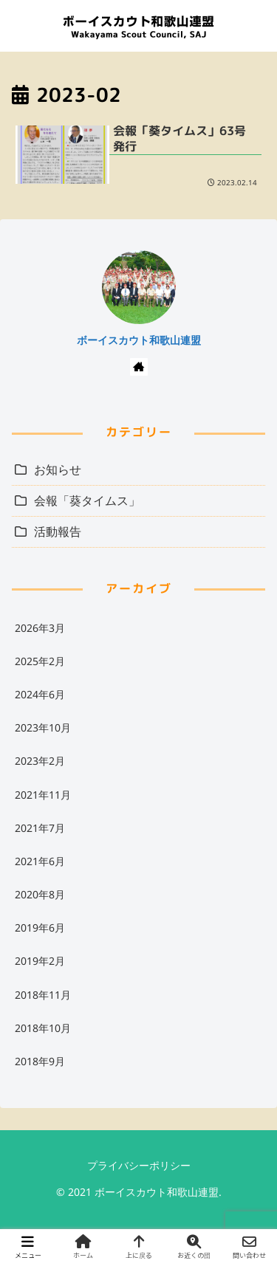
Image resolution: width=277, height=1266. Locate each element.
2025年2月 (40, 661)
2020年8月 (40, 894)
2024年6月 (40, 694)
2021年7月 (40, 828)
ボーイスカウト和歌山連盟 (139, 340)
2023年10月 (43, 727)
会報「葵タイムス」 (87, 500)
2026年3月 (40, 628)
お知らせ (57, 469)
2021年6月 (40, 861)
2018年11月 (43, 995)
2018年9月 (40, 1061)
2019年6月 (40, 928)
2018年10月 (43, 1028)
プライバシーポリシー (139, 1165)
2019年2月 (40, 961)
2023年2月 (40, 761)
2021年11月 (43, 795)
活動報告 (57, 531)
